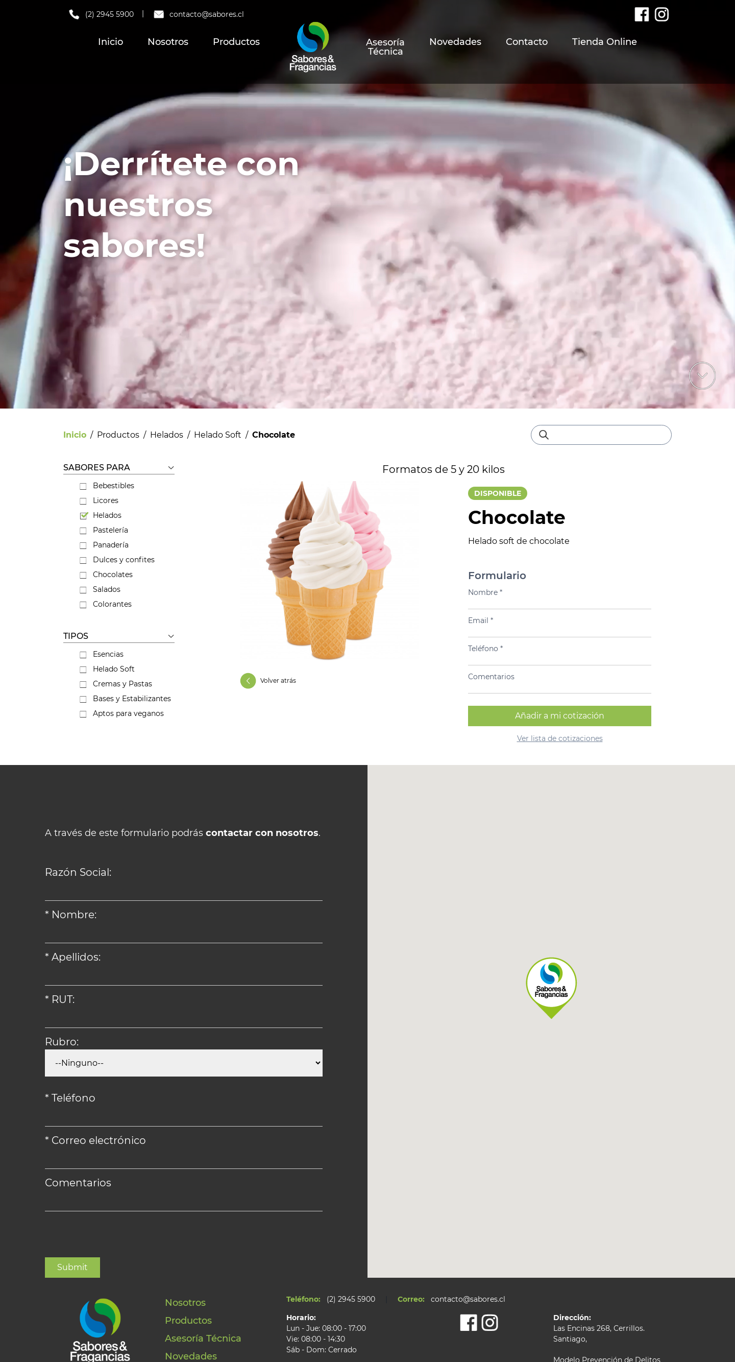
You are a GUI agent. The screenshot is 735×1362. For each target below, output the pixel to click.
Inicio (110, 41)
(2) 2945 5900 (100, 14)
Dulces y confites (117, 559)
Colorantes (106, 604)
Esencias (102, 654)
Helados (166, 435)
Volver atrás (268, 681)
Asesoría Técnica (385, 47)
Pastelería (104, 530)
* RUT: (60, 999)
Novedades (455, 41)
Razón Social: (78, 872)
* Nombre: (70, 915)
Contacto (527, 41)
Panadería (104, 544)
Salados (100, 589)
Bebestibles (107, 485)
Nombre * (485, 592)
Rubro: (62, 1042)
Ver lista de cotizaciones (560, 738)
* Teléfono (70, 1098)
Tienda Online (604, 41)
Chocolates (106, 574)
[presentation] (122, 1237)
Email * (480, 620)
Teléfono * (485, 648)
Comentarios (491, 676)
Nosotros (168, 41)
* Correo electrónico (95, 1140)
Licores (99, 500)
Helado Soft (217, 435)
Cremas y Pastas (116, 683)
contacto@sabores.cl (198, 14)
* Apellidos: (73, 957)
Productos (236, 41)
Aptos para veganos (122, 713)
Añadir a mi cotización (559, 716)
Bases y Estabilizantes (125, 698)
